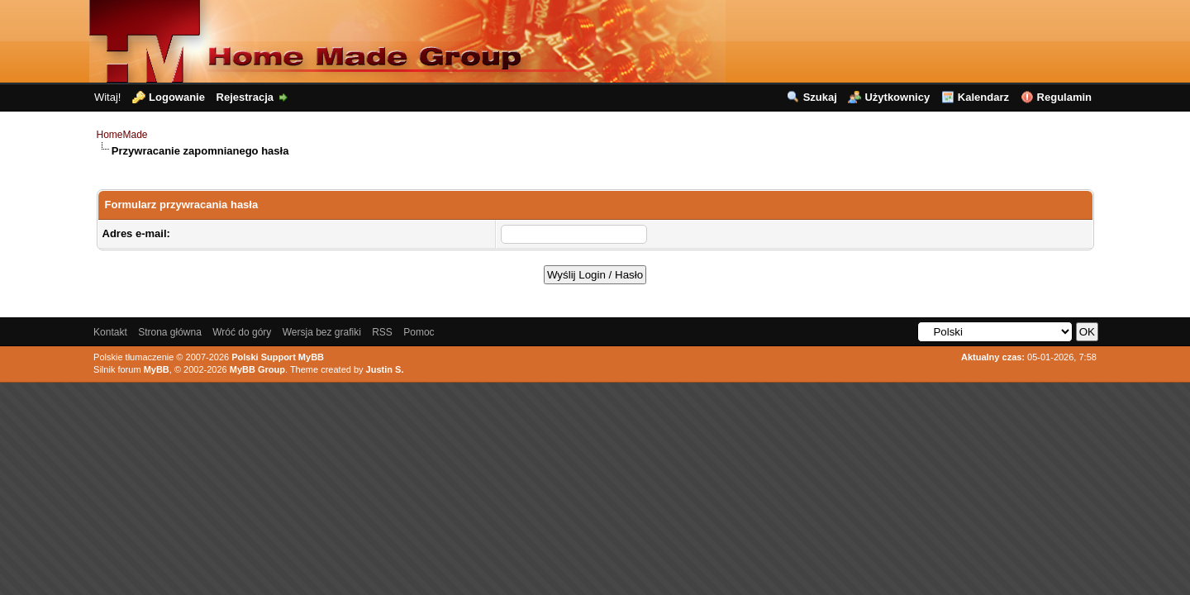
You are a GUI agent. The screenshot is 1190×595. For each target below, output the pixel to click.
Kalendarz (983, 97)
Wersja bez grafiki (322, 332)
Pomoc (418, 332)
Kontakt (110, 332)
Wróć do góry (241, 332)
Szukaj (820, 97)
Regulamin (1064, 97)
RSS (382, 332)
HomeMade (122, 134)
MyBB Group (257, 369)
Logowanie (177, 97)
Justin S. (385, 369)
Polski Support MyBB (277, 357)
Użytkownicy (897, 97)
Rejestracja (245, 97)
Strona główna (170, 332)
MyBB (156, 369)
